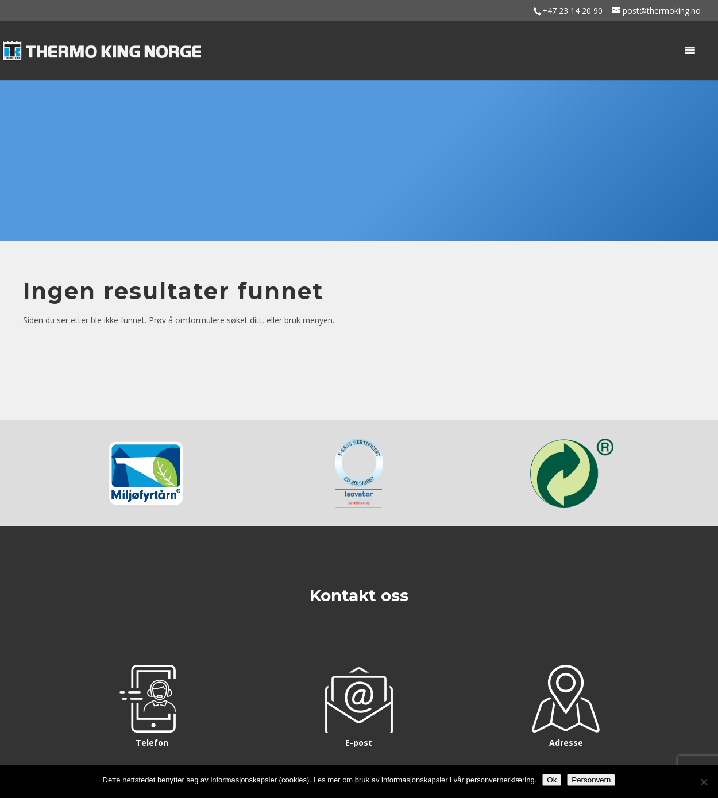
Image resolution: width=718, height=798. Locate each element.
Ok (552, 780)
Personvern (591, 780)
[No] (703, 782)
